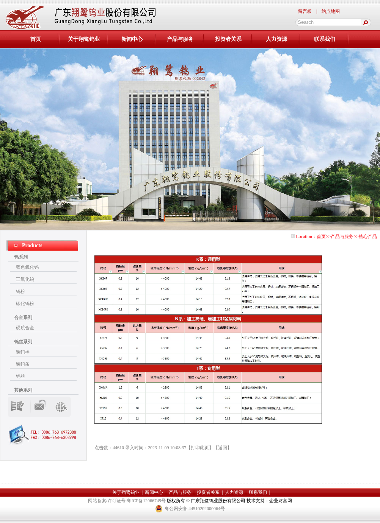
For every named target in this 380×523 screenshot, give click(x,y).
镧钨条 (23, 364)
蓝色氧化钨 (27, 267)
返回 (222, 447)
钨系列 (21, 257)
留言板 (305, 11)
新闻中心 (132, 39)
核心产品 (368, 236)
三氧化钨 (25, 279)
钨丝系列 (23, 341)
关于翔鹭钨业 (84, 39)
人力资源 (276, 39)
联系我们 (324, 39)
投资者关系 (228, 39)
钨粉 (20, 291)
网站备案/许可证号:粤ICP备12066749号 (127, 500)
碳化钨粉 (25, 303)
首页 (321, 236)
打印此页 (200, 447)
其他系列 (23, 390)
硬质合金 (25, 327)
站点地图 (331, 11)
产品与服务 (180, 39)
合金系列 (23, 317)
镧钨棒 (23, 352)
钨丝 (20, 376)
